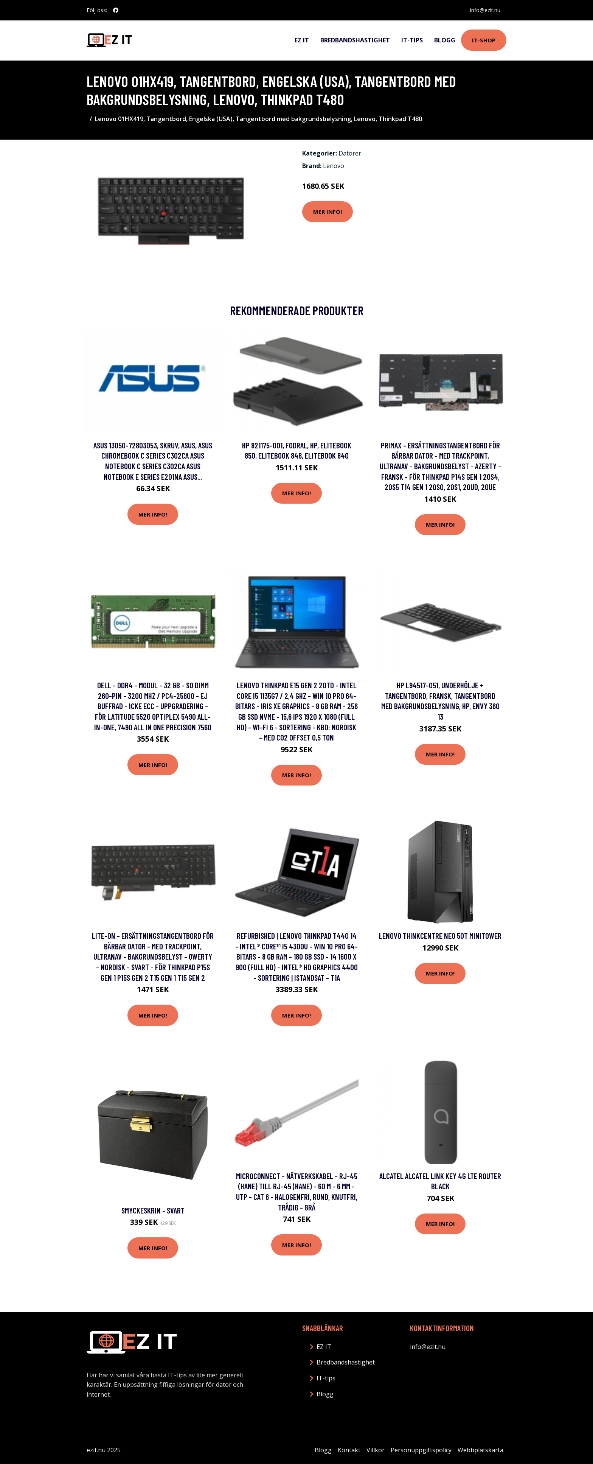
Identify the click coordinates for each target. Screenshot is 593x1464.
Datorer (349, 153)
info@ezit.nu (485, 10)
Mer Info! (327, 211)
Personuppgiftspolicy (421, 1450)
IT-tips (412, 40)
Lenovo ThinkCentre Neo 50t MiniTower (440, 935)
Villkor (375, 1450)
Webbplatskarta (480, 1450)
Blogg (444, 40)
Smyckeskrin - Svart (153, 1210)
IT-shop (483, 40)
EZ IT (302, 40)
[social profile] (115, 10)
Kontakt (349, 1450)
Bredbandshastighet (355, 40)
